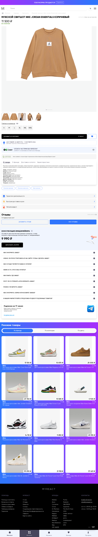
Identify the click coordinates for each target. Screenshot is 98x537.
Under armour (67, 513)
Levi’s (65, 523)
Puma (65, 500)
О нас (25, 500)
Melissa (54, 520)
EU (17, 123)
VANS (65, 516)
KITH (64, 525)
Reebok (65, 502)
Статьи (25, 506)
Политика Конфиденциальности (33, 511)
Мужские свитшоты (23, 188)
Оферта (25, 513)
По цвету (81, 330)
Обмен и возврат (7, 506)
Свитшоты (25, 13)
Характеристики (43, 162)
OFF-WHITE (55, 527)
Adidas (54, 500)
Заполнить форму (12, 245)
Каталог (7, 13)
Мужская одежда (8, 188)
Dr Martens (55, 509)
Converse (55, 504)
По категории (50, 330)
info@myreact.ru (86, 502)
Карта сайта (27, 516)
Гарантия (5, 511)
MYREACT (55, 518)
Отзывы (25, 502)
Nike (53, 525)
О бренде (15, 162)
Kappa (54, 513)
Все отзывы (73, 222)
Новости (25, 504)
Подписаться (9, 315)
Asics (53, 502)
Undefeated (67, 520)
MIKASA (54, 516)
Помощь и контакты (8, 500)
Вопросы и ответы (8, 502)
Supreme (66, 506)
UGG (64, 511)
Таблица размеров (8, 123)
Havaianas (55, 511)
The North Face (68, 509)
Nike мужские (36, 188)
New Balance (56, 523)
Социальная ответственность (33, 509)
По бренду (18, 330)
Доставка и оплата (28, 162)
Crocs (54, 506)
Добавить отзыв (25, 222)
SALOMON (66, 504)
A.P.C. (65, 518)
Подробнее (60, 2)
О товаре (6, 162)
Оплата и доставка (8, 504)
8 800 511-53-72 (86, 500)
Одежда (16, 13)
